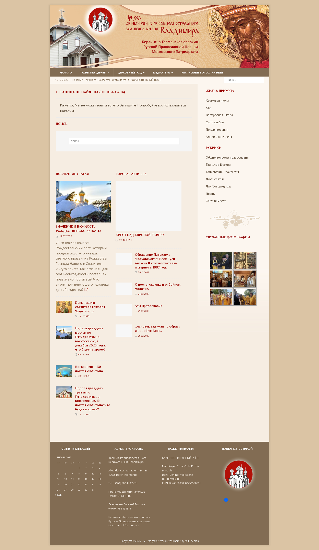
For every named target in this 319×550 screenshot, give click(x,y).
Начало (66, 72)
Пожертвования (217, 129)
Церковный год (130, 72)
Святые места (216, 201)
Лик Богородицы (218, 186)
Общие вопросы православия (227, 157)
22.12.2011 (125, 240)
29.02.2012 (143, 310)
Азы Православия (148, 306)
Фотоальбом (215, 122)
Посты (210, 194)
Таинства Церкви (218, 165)
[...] (86, 289)
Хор (208, 108)
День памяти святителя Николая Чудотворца (90, 307)
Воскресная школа (219, 115)
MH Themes (192, 541)
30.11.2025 (83, 375)
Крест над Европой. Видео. (140, 235)
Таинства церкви (93, 72)
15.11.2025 (83, 414)
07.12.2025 (83, 354)
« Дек (58, 494)
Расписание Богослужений (202, 72)
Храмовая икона (217, 100)
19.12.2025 (65, 236)
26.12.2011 (143, 272)
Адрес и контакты (219, 137)
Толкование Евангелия (222, 172)
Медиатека (161, 72)
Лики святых (215, 179)
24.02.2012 (143, 293)
